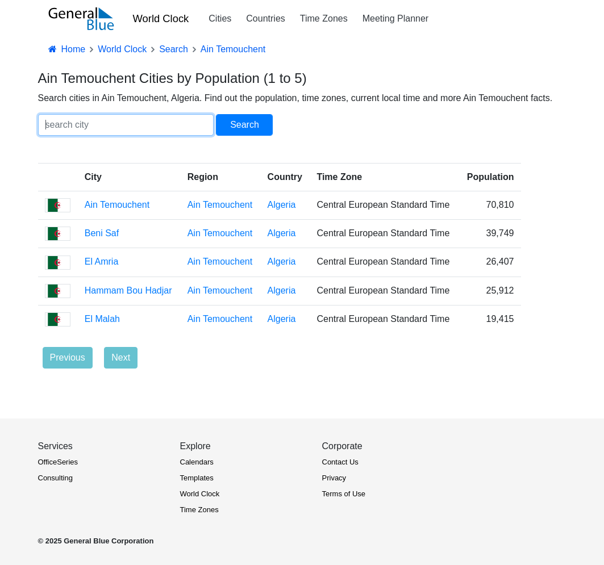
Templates (197, 478)
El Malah (102, 319)
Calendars (197, 462)
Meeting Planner (396, 18)
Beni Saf (102, 233)
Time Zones (324, 18)
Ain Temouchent (117, 205)
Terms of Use (344, 493)
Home (66, 49)
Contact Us (340, 462)
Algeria (282, 205)
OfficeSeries (58, 462)
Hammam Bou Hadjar (128, 290)
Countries (265, 18)
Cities (220, 18)
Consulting (55, 478)
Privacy (334, 478)
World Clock (161, 18)
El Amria (102, 261)
